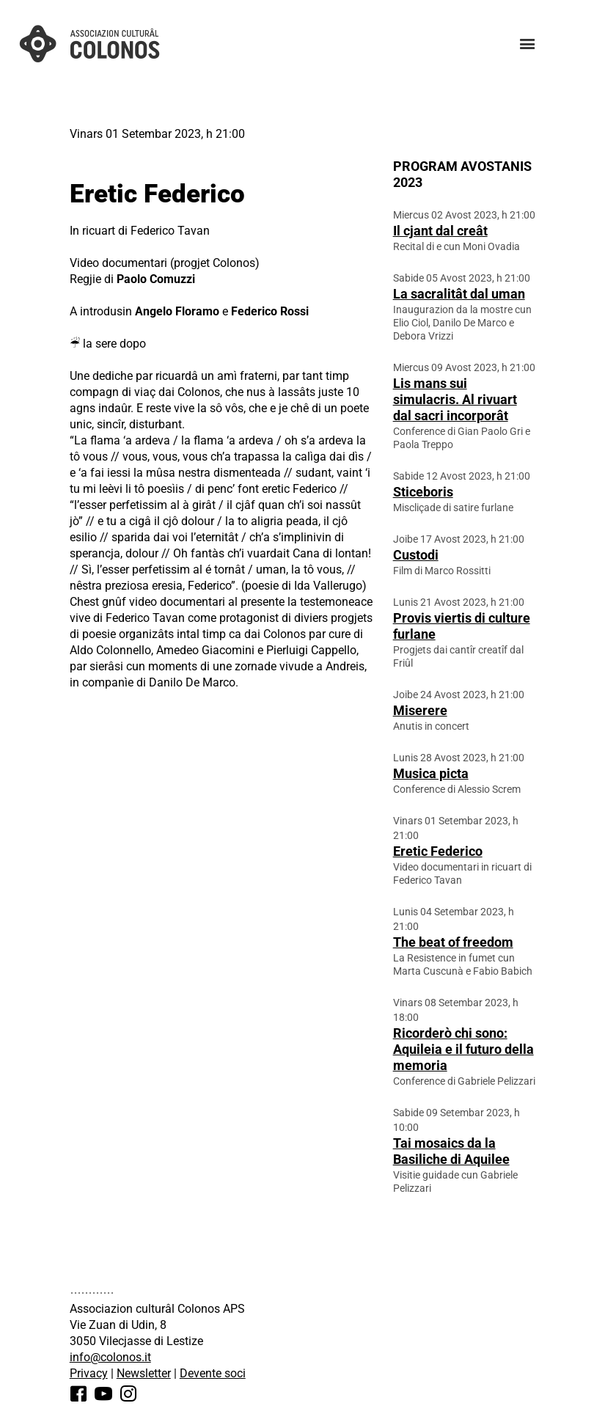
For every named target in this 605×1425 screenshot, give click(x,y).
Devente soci (213, 1373)
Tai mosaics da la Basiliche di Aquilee (451, 1151)
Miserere (420, 710)
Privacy (89, 1373)
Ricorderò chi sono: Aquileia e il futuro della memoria (463, 1049)
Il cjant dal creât (440, 230)
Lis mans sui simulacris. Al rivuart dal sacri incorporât (455, 399)
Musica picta (431, 773)
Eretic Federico (438, 851)
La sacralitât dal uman (459, 293)
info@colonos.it (110, 1357)
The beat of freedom (453, 942)
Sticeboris (423, 491)
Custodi (416, 555)
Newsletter (144, 1373)
